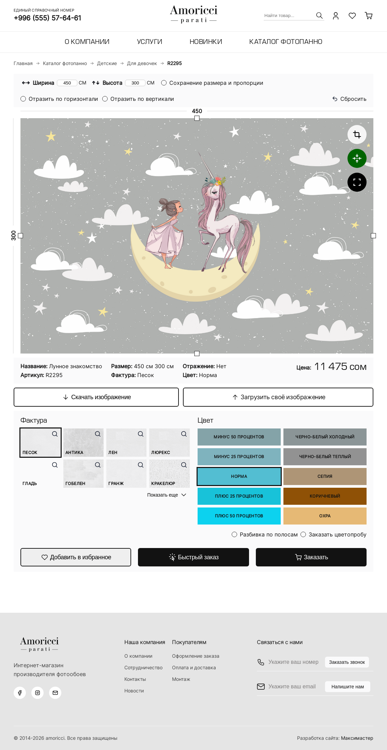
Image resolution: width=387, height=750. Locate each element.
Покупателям (189, 642)
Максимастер (357, 738)
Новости (134, 690)
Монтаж (181, 679)
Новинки (206, 42)
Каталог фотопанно (286, 42)
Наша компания (144, 642)
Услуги (149, 42)
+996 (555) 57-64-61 (47, 18)
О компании (87, 42)
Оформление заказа (195, 656)
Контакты (135, 679)
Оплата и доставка (194, 667)
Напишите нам (347, 686)
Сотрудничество (143, 667)
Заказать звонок (347, 662)
